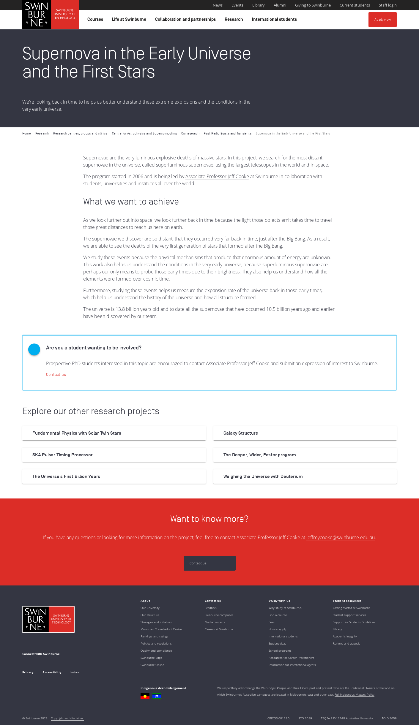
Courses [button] (96, 21)
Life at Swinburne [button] (130, 21)
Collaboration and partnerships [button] (186, 21)
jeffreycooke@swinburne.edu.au (340, 537)
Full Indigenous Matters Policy (354, 694)
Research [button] (235, 21)
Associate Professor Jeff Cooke (217, 176)
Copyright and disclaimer (67, 718)
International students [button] (275, 21)
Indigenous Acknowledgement (163, 688)
